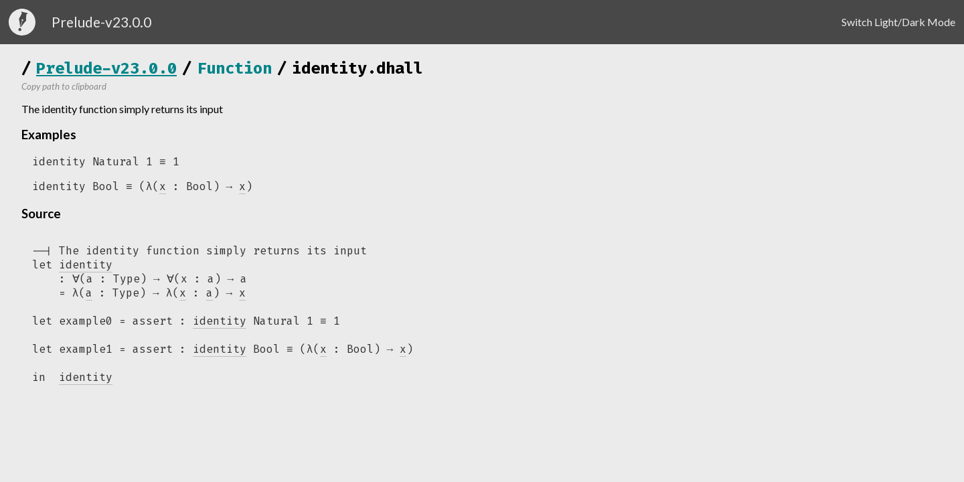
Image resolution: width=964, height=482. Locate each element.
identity (219, 324)
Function (234, 68)
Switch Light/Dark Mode (898, 21)
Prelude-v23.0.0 (106, 68)
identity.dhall (357, 68)
